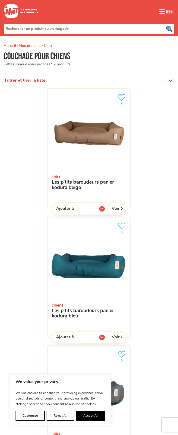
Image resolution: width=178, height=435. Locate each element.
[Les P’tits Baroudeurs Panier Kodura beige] (89, 148)
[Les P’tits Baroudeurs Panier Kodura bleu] (89, 277)
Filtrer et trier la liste (25, 80)
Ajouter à (74, 209)
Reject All (60, 415)
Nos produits (30, 45)
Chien (48, 45)
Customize (30, 415)
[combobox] (89, 28)
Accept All (90, 415)
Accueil (10, 45)
